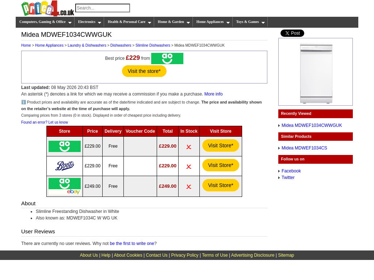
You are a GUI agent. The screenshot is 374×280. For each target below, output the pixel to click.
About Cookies (128, 255)
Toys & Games (250, 22)
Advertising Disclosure (253, 255)
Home (26, 45)
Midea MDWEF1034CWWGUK (312, 125)
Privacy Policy (185, 255)
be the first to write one (132, 243)
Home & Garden (174, 22)
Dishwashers (120, 45)
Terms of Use (215, 255)
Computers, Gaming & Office (45, 22)
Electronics (90, 22)
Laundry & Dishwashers (87, 45)
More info (214, 94)
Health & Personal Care (130, 22)
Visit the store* (144, 71)
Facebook (291, 171)
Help (106, 255)
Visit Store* (220, 145)
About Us (89, 255)
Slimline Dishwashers (153, 45)
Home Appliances (213, 22)
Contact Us (157, 255)
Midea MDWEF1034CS (304, 148)
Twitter (288, 177)
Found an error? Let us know (44, 122)
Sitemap (286, 255)
